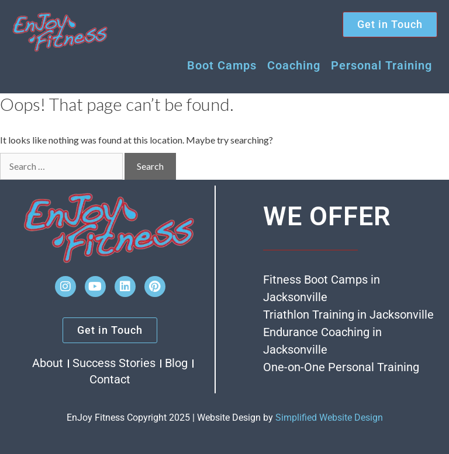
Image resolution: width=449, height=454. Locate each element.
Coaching (293, 65)
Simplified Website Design (329, 417)
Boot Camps (222, 65)
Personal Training (381, 65)
